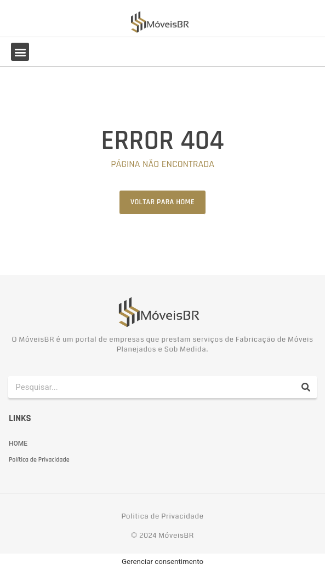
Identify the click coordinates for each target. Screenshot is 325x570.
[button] (20, 52)
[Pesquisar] (306, 387)
